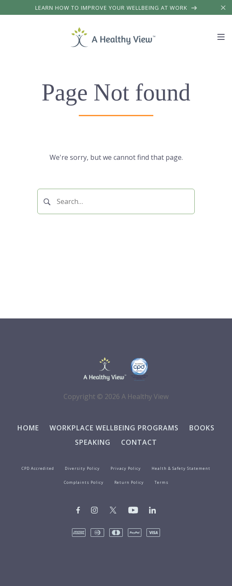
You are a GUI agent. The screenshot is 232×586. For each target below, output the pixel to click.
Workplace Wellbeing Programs (114, 428)
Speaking (92, 442)
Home (28, 428)
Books (202, 428)
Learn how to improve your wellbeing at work (116, 7)
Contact (139, 442)
